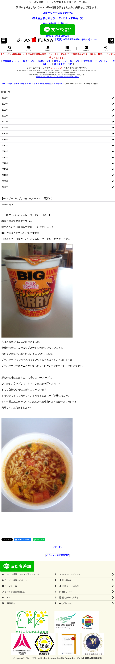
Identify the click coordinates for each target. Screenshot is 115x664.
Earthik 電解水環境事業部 (89, 658)
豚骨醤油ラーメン (11, 61)
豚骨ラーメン (60, 61)
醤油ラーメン (29, 61)
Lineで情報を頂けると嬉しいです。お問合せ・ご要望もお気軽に (57, 29)
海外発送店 (59, 64)
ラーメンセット (102, 61)
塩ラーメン (75, 61)
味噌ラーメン (44, 61)
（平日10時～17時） (89, 39)
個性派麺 (87, 61)
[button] (4, 40)
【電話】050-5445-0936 (67, 39)
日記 (70, 64)
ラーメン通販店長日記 (57, 555)
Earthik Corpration (66, 658)
